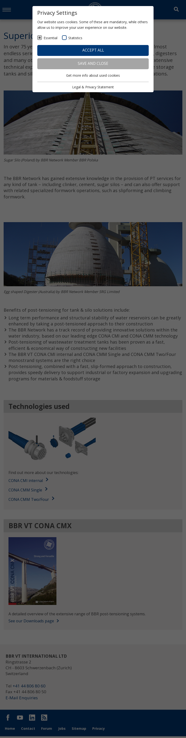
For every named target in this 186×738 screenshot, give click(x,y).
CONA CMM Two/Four (28, 500)
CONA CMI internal (25, 481)
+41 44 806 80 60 (30, 688)
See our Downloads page (33, 622)
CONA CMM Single (25, 490)
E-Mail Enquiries (22, 700)
